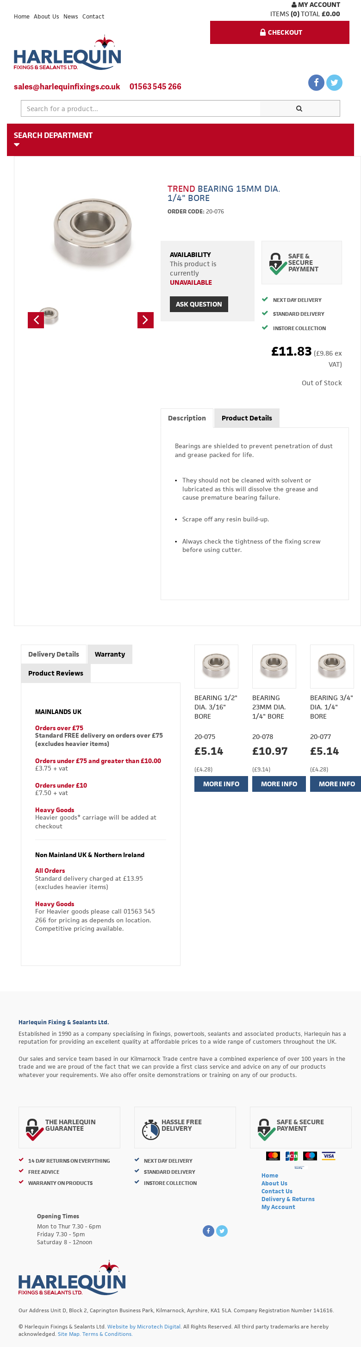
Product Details (247, 417)
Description (187, 417)
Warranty (110, 654)
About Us (46, 16)
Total (310, 13)
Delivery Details (53, 654)
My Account (316, 4)
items (279, 13)
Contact (93, 16)
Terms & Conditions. (107, 1333)
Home (22, 16)
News (70, 16)
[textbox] (140, 108)
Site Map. (69, 1333)
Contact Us (277, 1191)
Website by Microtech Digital (143, 1326)
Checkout (281, 32)
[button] (36, 320)
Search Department (53, 139)
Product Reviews (55, 673)
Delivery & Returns (288, 1199)
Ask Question (199, 304)
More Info (221, 783)
